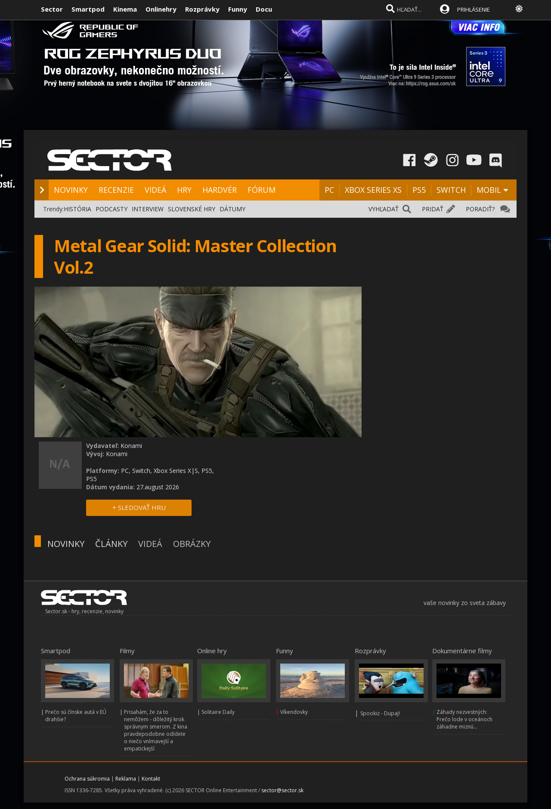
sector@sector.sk (282, 790)
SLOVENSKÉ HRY (191, 209)
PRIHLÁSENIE (473, 9)
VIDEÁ (155, 190)
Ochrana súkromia (87, 778)
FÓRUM (262, 190)
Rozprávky (202, 9)
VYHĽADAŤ (383, 209)
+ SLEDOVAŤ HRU (139, 507)
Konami (131, 446)
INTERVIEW (148, 209)
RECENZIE (116, 190)
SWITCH (451, 190)
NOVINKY (71, 190)
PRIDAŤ (432, 209)
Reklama (125, 778)
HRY (184, 190)
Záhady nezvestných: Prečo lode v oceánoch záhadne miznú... (464, 719)
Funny (237, 9)
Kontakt (151, 778)
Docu (264, 9)
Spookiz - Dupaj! (380, 713)
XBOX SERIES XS (373, 190)
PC (329, 190)
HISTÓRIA (77, 209)
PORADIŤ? (480, 209)
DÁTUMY (232, 209)
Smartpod (88, 9)
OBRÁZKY (191, 544)
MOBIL (489, 190)
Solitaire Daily (218, 712)
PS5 (419, 190)
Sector (52, 9)
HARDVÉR (219, 190)
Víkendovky (294, 712)
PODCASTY (111, 209)
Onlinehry (160, 9)
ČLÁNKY (111, 544)
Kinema (125, 9)
